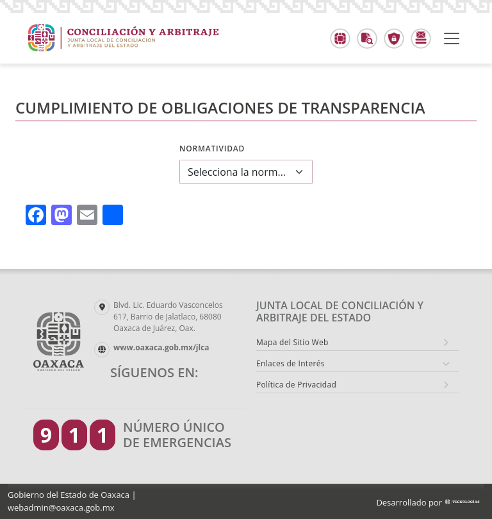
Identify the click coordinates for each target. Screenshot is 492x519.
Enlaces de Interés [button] (290, 363)
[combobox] (246, 172)
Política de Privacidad (296, 384)
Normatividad (212, 148)
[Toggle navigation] (451, 38)
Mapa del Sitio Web (292, 342)
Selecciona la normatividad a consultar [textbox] (238, 172)
